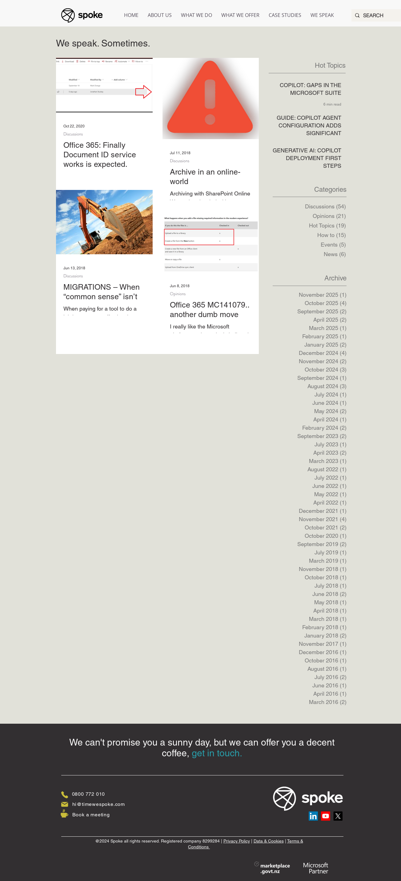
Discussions (73, 134)
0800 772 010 (88, 794)
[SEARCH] (377, 15)
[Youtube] (325, 816)
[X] (338, 816)
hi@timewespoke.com (98, 804)
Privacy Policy (236, 841)
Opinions (178, 293)
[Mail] (65, 804)
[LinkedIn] (313, 816)
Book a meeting (91, 815)
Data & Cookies (269, 841)
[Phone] (65, 795)
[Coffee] (65, 813)
